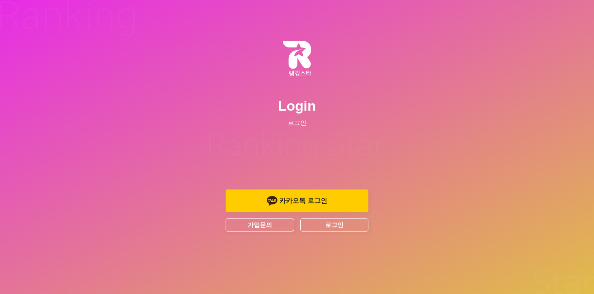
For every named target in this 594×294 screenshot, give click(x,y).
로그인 (334, 224)
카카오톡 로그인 (297, 201)
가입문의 (260, 224)
